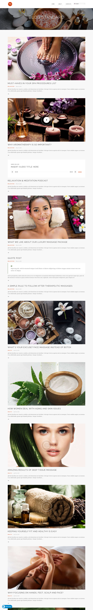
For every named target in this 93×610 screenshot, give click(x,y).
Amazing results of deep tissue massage (32, 470)
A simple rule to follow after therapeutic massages (40, 286)
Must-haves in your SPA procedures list (32, 83)
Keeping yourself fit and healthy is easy (32, 531)
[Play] (12, 172)
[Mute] (75, 172)
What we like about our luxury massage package (38, 242)
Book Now (7, 606)
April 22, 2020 (16, 350)
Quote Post (15, 258)
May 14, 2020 (18, 86)
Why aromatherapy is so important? (30, 145)
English (76, 3)
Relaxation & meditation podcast (28, 181)
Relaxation (11, 86)
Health (10, 350)
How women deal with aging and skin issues (34, 409)
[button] (11, 217)
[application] (46, 172)
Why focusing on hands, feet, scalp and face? (35, 593)
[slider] (80, 172)
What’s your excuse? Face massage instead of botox (39, 347)
